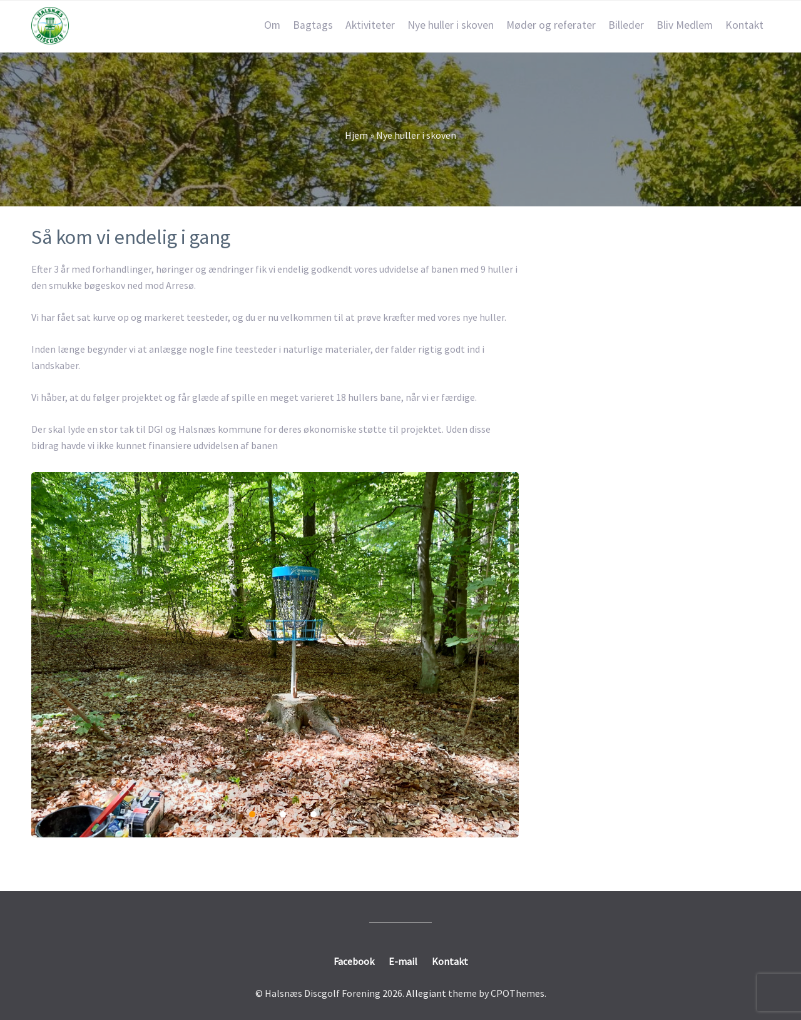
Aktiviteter (370, 25)
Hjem (356, 135)
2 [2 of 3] (283, 814)
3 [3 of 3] (313, 814)
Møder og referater (551, 25)
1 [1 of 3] (252, 814)
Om (272, 25)
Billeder (626, 25)
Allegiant (426, 993)
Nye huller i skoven (450, 25)
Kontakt (744, 25)
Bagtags (313, 25)
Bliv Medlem (684, 25)
